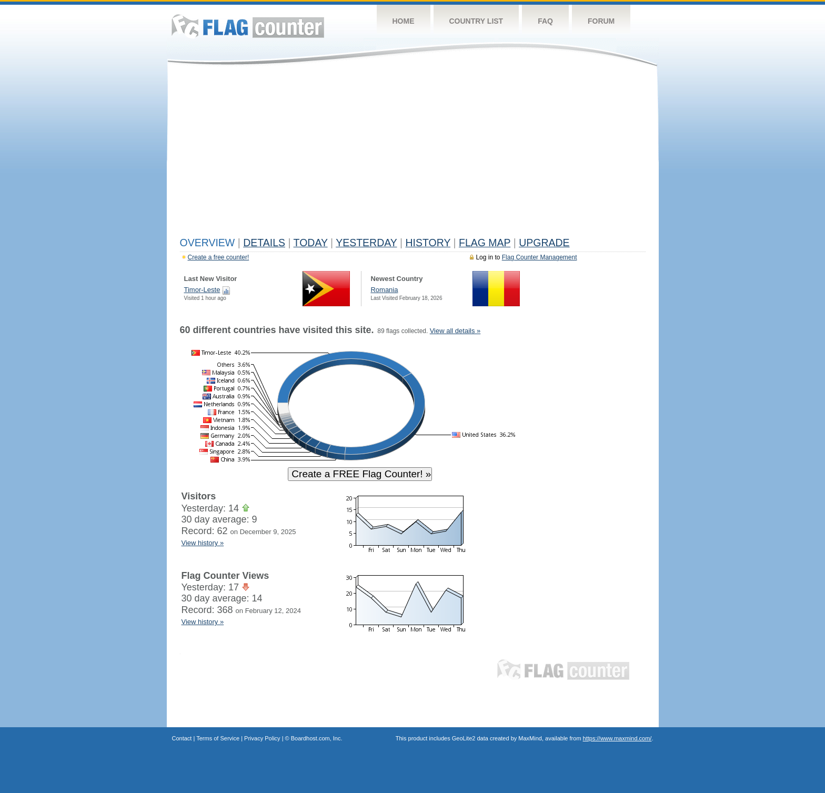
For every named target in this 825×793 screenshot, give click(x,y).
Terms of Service (217, 738)
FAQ (545, 21)
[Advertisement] (413, 153)
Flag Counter (248, 26)
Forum (601, 21)
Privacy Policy (262, 738)
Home (404, 21)
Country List (476, 21)
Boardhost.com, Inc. (317, 738)
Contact (182, 738)
